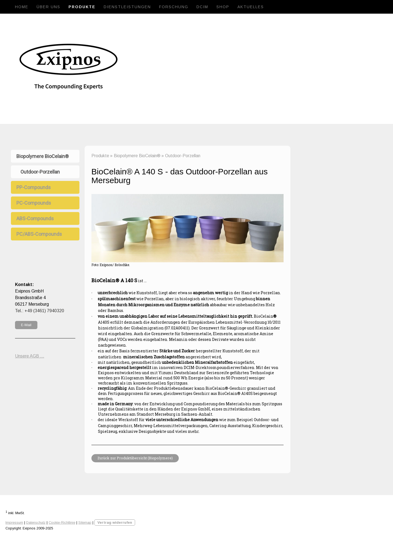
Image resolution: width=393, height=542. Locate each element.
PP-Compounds (33, 187)
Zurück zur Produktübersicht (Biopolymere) (135, 457)
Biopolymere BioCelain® (42, 156)
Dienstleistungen (127, 7)
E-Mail (26, 325)
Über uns (48, 7)
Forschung (173, 7)
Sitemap (84, 522)
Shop (222, 7)
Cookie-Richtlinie (62, 522)
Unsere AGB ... (29, 356)
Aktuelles (250, 7)
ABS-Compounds (35, 218)
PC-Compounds (33, 203)
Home (21, 7)
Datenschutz (36, 522)
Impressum (14, 522)
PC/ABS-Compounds (39, 234)
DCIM (202, 7)
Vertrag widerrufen (114, 522)
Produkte (82, 7)
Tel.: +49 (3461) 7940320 (39, 310)
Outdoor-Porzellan (40, 172)
